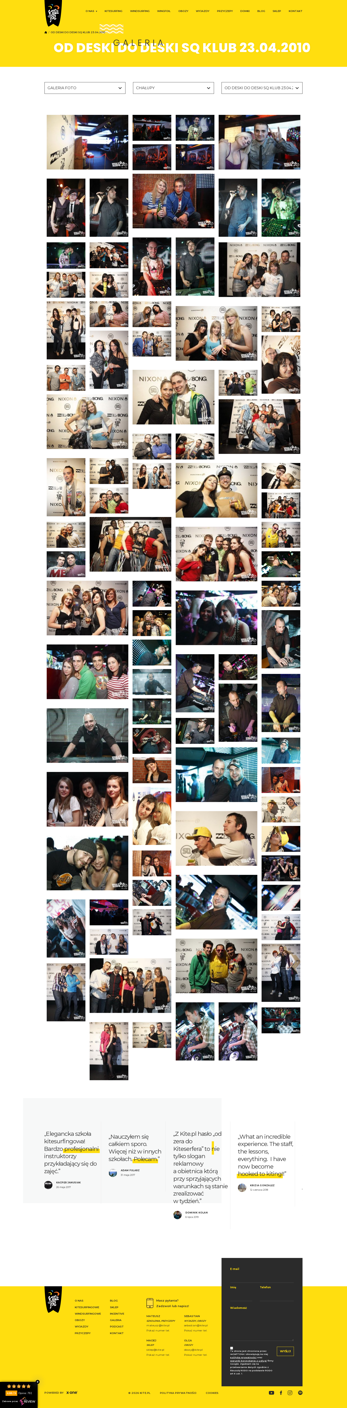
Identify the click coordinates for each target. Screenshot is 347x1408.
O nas (90, 11)
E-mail (234, 1269)
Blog (261, 11)
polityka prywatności (243, 1357)
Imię (233, 1287)
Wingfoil (164, 11)
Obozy (183, 11)
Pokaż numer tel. (158, 1330)
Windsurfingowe (88, 1313)
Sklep (277, 11)
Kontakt (296, 11)
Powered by (61, 1392)
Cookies (212, 1392)
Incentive (117, 1313)
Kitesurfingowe (87, 1307)
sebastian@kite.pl (196, 1325)
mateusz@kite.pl (158, 1325)
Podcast (117, 1326)
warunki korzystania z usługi (248, 1361)
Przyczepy (225, 11)
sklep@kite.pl (155, 1349)
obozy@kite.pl (193, 1349)
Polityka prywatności (178, 1392)
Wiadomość (238, 1308)
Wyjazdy (202, 11)
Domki (245, 11)
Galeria (115, 1320)
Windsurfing (140, 11)
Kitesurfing (113, 11)
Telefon (265, 1287)
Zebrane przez (18, 1401)
